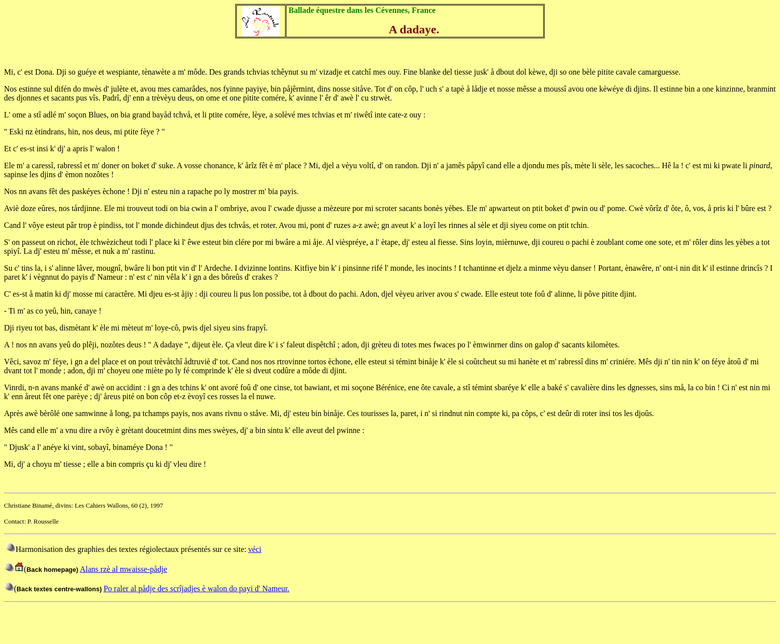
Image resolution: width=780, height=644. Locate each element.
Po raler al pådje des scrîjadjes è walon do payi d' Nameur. (196, 588)
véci (255, 549)
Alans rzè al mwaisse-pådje (123, 569)
